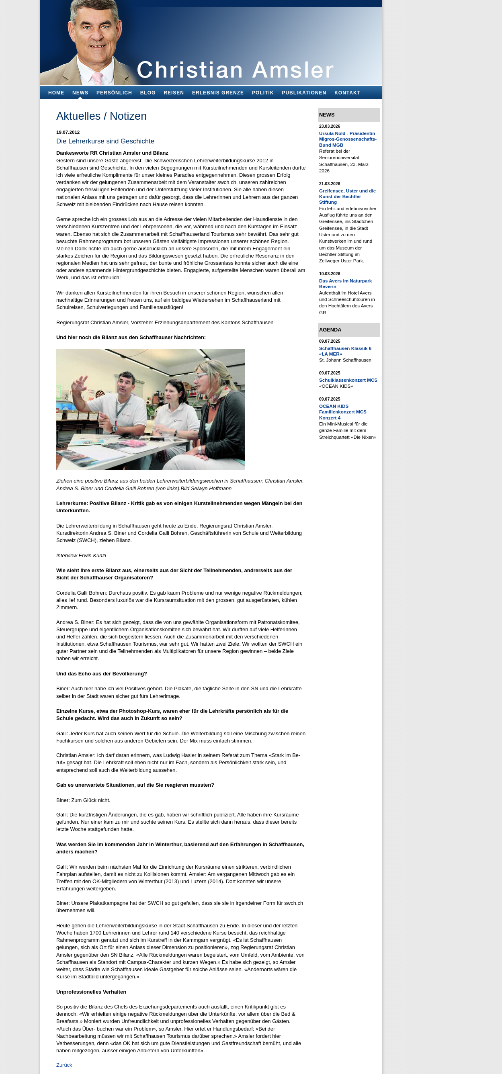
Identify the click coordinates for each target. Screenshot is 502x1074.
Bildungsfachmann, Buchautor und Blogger (211, 40)
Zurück (64, 1065)
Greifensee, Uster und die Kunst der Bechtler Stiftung (347, 196)
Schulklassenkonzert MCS (348, 380)
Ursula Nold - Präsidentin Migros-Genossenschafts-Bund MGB (348, 139)
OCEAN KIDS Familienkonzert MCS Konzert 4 (343, 411)
